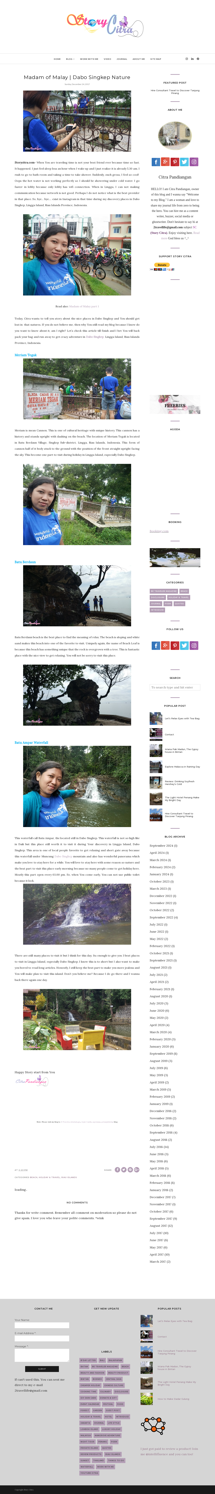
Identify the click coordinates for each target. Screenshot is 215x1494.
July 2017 (156, 1233)
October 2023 (160, 881)
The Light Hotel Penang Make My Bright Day (182, 798)
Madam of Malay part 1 (84, 306)
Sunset (85, 1460)
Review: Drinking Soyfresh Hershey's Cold (179, 782)
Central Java (113, 1379)
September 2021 (161, 960)
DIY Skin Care (88, 1398)
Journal (156, 604)
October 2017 (159, 1211)
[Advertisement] (175, 337)
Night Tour (87, 1442)
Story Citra (28, 1490)
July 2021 (156, 975)
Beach (33, 1177)
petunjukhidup (107, 1122)
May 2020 (157, 1018)
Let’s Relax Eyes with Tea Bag (182, 718)
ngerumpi (96, 1122)
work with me (105, 1467)
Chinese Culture (113, 1385)
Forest (85, 1410)
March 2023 (158, 889)
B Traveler (65, 1122)
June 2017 (156, 1240)
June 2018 (157, 1154)
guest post (113, 1410)
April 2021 (157, 982)
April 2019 (157, 1082)
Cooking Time (88, 1392)
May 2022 (157, 939)
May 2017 (156, 1247)
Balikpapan (115, 1360)
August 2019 (159, 1061)
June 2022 (157, 931)
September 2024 (161, 846)
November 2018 (161, 1118)
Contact (169, 734)
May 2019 (156, 1075)
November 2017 (160, 1204)
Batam (84, 1367)
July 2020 (157, 1003)
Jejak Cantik (87, 1122)
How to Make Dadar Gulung (173, 1399)
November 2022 (161, 903)
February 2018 (160, 1183)
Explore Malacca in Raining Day (182, 766)
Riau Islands (69, 1177)
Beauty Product (118, 1373)
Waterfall (87, 1467)
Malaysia (86, 1435)
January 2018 (159, 1190)
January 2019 (159, 1104)
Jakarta (85, 1423)
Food (120, 1404)
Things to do (116, 1460)
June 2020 (157, 1011)
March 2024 (158, 860)
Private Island (89, 1448)
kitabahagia (75, 1122)
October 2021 (159, 953)
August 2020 (159, 996)
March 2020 (158, 1032)
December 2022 (161, 896)
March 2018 (158, 1176)
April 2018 (157, 1168)
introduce (157, 610)
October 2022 (159, 910)
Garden (97, 1410)
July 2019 (156, 1068)
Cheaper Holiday (90, 1385)
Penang (102, 1442)
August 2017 (158, 1226)
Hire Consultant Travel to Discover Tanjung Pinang (175, 91)
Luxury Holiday (111, 1429)
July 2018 (156, 1147)
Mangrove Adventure (107, 1435)
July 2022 (156, 924)
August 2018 (158, 1140)
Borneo (97, 1379)
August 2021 (158, 967)
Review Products (91, 1454)
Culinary (105, 1392)
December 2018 (161, 1111)
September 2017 (161, 1219)
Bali (102, 1360)
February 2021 (160, 989)
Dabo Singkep (63, 856)
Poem (168, 604)
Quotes (179, 604)
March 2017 (158, 1262)
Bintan (85, 1379)
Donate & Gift (108, 1398)
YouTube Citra (89, 1473)
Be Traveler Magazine (164, 591)
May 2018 (156, 1161)
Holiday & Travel (49, 1177)
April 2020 (157, 1025)
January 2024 (159, 874)
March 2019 (158, 1089)
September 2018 (161, 1132)
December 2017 (160, 1197)
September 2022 (161, 917)
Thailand (98, 1460)
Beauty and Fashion (92, 1373)
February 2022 (160, 946)
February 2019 (160, 1096)
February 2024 (160, 867)
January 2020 (159, 1046)
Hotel (108, 1417)
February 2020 (160, 1039)
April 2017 (157, 1254)
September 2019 (161, 1054)
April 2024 (157, 853)
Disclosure (158, 597)
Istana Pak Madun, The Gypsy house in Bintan (181, 750)
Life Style (113, 1423)
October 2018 (159, 1125)
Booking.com (159, 531)
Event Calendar (90, 1404)
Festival (108, 1404)
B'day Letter (88, 1360)
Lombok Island (89, 1429)
